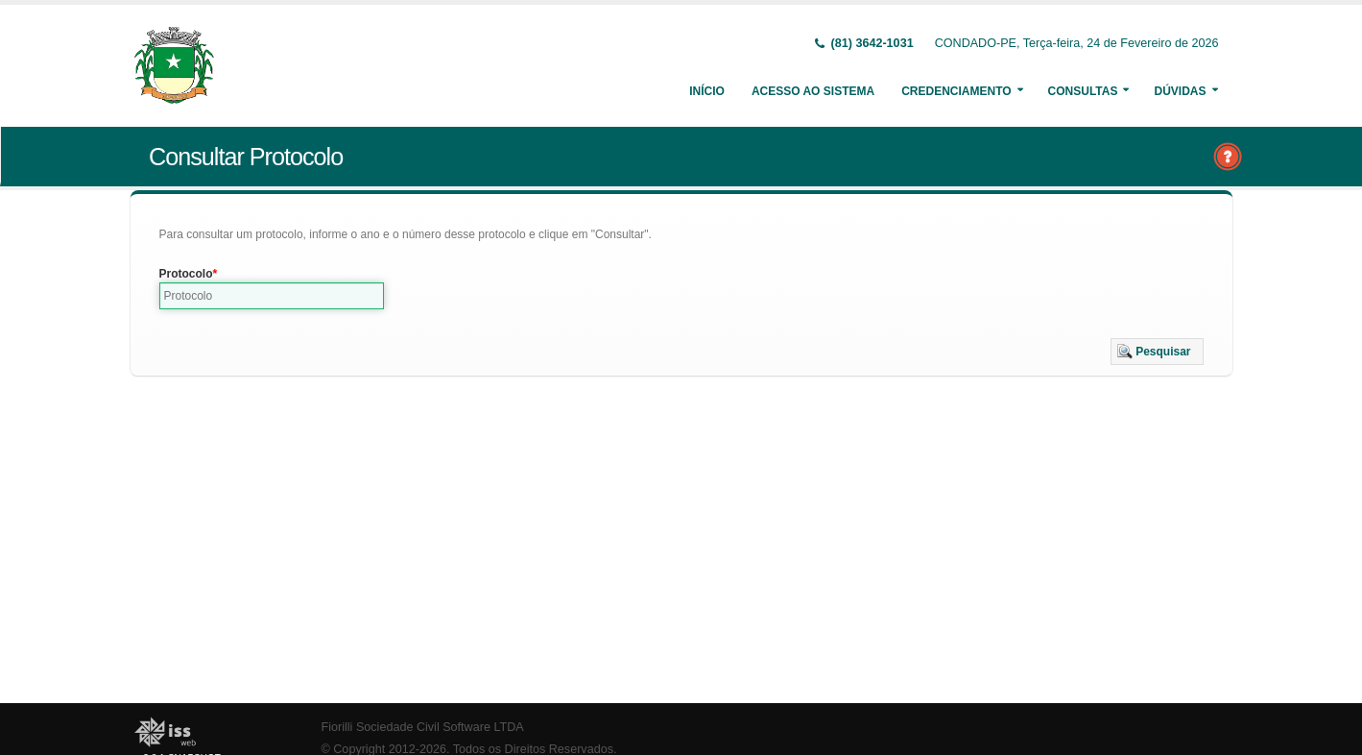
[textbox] (272, 295)
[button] (1157, 351)
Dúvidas (1180, 91)
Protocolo (186, 273)
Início (707, 91)
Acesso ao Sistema (813, 91)
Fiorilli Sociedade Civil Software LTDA (423, 727)
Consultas (1083, 91)
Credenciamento (956, 91)
